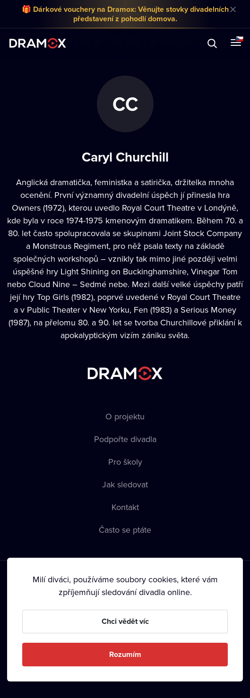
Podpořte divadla (125, 439)
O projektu (125, 416)
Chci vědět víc (125, 621)
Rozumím (125, 654)
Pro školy (125, 462)
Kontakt (125, 507)
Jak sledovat (125, 484)
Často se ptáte (125, 530)
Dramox (37, 43)
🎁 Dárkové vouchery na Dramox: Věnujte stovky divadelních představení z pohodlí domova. (125, 14)
